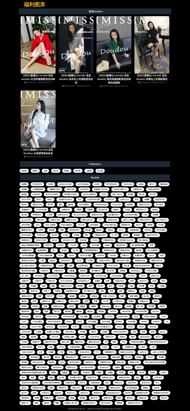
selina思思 (117, 275)
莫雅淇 (24, 306)
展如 (23, 291)
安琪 (151, 286)
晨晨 (152, 291)
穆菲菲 (70, 204)
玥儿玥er (159, 204)
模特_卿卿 (134, 296)
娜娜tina (79, 342)
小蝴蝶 (50, 352)
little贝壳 (53, 275)
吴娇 (43, 286)
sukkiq (49, 326)
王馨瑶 (78, 209)
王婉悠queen (100, 235)
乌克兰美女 (69, 331)
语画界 (24, 170)
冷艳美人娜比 (69, 337)
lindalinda (101, 204)
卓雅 (23, 286)
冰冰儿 (151, 255)
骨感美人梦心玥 (71, 403)
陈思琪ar (25, 398)
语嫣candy (58, 306)
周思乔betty (141, 209)
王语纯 (121, 372)
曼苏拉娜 (116, 357)
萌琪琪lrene (38, 387)
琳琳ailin (46, 301)
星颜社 (67, 170)
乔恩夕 (93, 331)
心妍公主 (143, 352)
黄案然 (101, 311)
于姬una (51, 281)
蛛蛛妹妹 (89, 387)
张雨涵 (57, 291)
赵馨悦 (82, 306)
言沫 (136, 199)
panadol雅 (100, 275)
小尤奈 (65, 235)
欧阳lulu (71, 367)
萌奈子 (158, 265)
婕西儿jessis (94, 342)
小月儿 (115, 347)
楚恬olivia (26, 367)
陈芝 (37, 311)
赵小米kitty (161, 220)
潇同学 (157, 296)
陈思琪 (162, 306)
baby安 (38, 316)
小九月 (79, 260)
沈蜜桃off (65, 209)
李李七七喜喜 (128, 220)
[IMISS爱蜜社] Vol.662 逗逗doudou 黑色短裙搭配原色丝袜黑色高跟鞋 (114, 79)
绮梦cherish (145, 220)
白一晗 (114, 235)
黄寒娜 (119, 403)
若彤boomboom (142, 265)
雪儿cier (110, 270)
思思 (102, 291)
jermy (71, 255)
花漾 (45, 170)
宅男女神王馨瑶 (137, 342)
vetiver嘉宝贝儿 (103, 326)
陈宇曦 (151, 306)
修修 (23, 337)
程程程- (116, 209)
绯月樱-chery (76, 377)
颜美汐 (46, 403)
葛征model (125, 250)
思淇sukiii (112, 220)
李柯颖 (24, 362)
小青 (61, 352)
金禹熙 (129, 306)
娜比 (60, 204)
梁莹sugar (134, 362)
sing (23, 326)
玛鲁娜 (89, 209)
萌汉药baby (74, 230)
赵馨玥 (93, 306)
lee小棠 (81, 225)
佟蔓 (107, 281)
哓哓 (53, 286)
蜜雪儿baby (115, 387)
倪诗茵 (33, 337)
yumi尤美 (25, 331)
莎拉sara (132, 382)
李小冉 (150, 357)
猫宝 (86, 235)
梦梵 (151, 245)
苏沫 (107, 382)
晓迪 (142, 291)
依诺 (154, 281)
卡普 (82, 337)
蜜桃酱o (137, 235)
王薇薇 (110, 372)
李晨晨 (161, 357)
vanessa (84, 189)
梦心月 (152, 184)
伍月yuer (116, 204)
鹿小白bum (106, 403)
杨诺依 (51, 362)
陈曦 (37, 398)
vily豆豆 (131, 275)
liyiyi (24, 321)
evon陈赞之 (84, 204)
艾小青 (105, 301)
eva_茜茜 (84, 316)
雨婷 (119, 398)
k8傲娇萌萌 (134, 230)
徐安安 (24, 204)
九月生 (104, 194)
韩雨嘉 (122, 270)
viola (119, 326)
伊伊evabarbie (120, 331)
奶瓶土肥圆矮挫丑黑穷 (30, 245)
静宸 (154, 398)
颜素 (36, 403)
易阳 (121, 291)
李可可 (49, 296)
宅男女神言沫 (26, 347)
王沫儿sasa (113, 265)
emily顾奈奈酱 (46, 255)
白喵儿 (163, 372)
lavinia (36, 194)
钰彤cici (84, 393)
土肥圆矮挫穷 (38, 189)
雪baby (130, 398)
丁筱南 (38, 331)
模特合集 (164, 184)
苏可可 (82, 382)
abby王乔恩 (41, 240)
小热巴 (142, 347)
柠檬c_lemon (109, 296)
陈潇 (72, 398)
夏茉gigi (41, 220)
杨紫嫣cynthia (100, 189)
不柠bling (41, 235)
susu (75, 326)
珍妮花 (64, 250)
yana (141, 326)
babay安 (25, 316)
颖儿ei (164, 398)
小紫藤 (162, 286)
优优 (134, 331)
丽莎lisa (155, 275)
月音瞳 (76, 235)
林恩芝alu (89, 362)
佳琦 (152, 331)
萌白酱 (88, 230)
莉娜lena (144, 301)
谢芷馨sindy (113, 214)
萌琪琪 (35, 306)
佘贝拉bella (83, 281)
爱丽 (75, 372)
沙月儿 (128, 367)
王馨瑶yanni (54, 189)
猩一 (54, 250)
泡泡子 (139, 367)
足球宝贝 (45, 393)
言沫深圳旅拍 (131, 387)
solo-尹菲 (25, 199)
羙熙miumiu (124, 377)
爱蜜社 (35, 170)
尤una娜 (95, 245)
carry (97, 184)
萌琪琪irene (109, 250)
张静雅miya (110, 352)
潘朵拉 (24, 301)
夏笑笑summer (28, 260)
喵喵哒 (80, 286)
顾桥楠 (79, 311)
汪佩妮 (117, 367)
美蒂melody (107, 377)
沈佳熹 (60, 265)
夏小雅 (24, 214)
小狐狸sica (137, 189)
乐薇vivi (25, 281)
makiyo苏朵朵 (54, 321)
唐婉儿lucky (66, 286)
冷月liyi (54, 337)
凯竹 (163, 281)
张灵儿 (46, 291)
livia (163, 316)
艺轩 (80, 199)
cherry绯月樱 (93, 199)
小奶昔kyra (91, 347)
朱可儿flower (52, 194)
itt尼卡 (109, 316)
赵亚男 (156, 387)
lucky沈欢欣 (69, 275)
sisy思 (153, 194)
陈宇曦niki (96, 270)
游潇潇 (64, 372)
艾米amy (158, 377)
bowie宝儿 (136, 270)
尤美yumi (70, 189)
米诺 (42, 377)
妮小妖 (100, 286)
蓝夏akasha (97, 214)
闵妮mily (98, 393)
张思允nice (160, 199)
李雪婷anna (140, 260)
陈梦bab (61, 398)
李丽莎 (139, 357)
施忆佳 (57, 357)
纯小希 (61, 377)
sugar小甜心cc (120, 189)
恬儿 (23, 357)
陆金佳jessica (113, 393)
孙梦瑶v (129, 204)
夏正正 (158, 337)
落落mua (63, 387)
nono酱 (131, 321)
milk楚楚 (92, 321)
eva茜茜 (96, 316)
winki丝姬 (26, 235)
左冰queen (85, 352)
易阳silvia (37, 204)
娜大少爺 (65, 342)
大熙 (42, 260)
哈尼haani (145, 337)
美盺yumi (74, 301)
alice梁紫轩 (152, 250)
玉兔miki (87, 372)
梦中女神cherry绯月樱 (155, 362)
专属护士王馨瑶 (53, 331)
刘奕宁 (39, 199)
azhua (156, 311)
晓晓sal (131, 291)
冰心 (43, 337)
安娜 (131, 286)
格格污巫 (120, 362)
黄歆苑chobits (134, 403)
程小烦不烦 (102, 209)
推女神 (55, 170)
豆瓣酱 (147, 199)
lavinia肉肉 (83, 184)
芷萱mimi (69, 382)
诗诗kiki (44, 270)
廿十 (100, 220)
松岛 (62, 362)
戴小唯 (46, 357)
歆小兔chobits (28, 265)
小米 (40, 352)
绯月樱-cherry (70, 194)
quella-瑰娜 (85, 255)
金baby (58, 393)
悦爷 (111, 291)
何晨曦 (155, 214)
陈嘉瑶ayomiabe (161, 393)
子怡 (123, 342)
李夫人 (61, 296)
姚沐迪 (52, 260)
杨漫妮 (72, 296)
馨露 (57, 403)
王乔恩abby (83, 265)
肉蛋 (86, 301)
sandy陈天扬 (110, 225)
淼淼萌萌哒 (41, 250)
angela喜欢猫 (89, 194)
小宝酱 (90, 260)
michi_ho (85, 275)
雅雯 (46, 311)
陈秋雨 (138, 250)
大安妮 (24, 342)
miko (79, 321)
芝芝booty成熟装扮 (29, 382)
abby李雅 (25, 225)
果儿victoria (80, 214)
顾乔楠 (68, 311)
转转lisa (105, 306)
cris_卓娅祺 (50, 225)
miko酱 (83, 240)
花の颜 (100, 170)
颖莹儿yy (25, 403)
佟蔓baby (139, 255)
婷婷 (114, 342)
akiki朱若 (126, 311)
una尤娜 (87, 326)
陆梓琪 (83, 270)
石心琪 (75, 250)
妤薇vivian (55, 220)
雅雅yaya (108, 398)
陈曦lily (48, 398)
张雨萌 (149, 225)
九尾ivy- (38, 281)
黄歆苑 (110, 230)
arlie (54, 240)
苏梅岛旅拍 (95, 382)
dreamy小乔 (68, 240)
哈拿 (162, 255)
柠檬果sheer (105, 362)
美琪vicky (91, 377)
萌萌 (51, 387)
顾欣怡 (99, 230)
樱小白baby (42, 367)
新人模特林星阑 (138, 245)
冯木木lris (127, 184)
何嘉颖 (24, 189)
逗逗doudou (31, 82)
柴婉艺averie (157, 260)
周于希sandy (111, 184)
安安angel (65, 260)
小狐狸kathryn (65, 199)
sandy (144, 321)
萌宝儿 (24, 387)
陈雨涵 (82, 398)
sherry (156, 321)
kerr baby (123, 316)
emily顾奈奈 (66, 225)
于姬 (145, 214)
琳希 (34, 301)
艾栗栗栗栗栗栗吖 (91, 250)
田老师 (152, 372)
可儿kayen (94, 337)
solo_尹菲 (36, 326)
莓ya (156, 301)
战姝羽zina (121, 245)
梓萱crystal (144, 204)
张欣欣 (107, 245)
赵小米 (24, 393)
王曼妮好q (98, 265)
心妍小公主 (124, 199)
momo (119, 321)
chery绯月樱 (68, 316)
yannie (152, 326)
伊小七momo (66, 281)
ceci (38, 225)
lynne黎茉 (37, 321)
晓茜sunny (87, 357)
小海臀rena (129, 347)
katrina (39, 275)
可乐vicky (109, 199)
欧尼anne (57, 367)
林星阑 (130, 194)
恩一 (54, 209)
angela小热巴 (65, 184)
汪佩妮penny (46, 265)
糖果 (51, 377)
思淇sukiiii (63, 214)
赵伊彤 (71, 306)
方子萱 (160, 225)
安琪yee (48, 245)
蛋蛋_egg (76, 387)
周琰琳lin (126, 225)
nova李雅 (160, 230)
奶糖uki (36, 342)
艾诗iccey (118, 301)
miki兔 (148, 230)
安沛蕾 (141, 286)
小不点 (61, 347)
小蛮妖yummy (104, 260)
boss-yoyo (52, 316)
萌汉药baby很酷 (28, 270)
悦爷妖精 (34, 357)
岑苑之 (71, 352)
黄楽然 (24, 194)
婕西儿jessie (87, 220)
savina (100, 255)
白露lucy (60, 301)
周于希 (50, 204)
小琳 (84, 245)
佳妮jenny (119, 281)
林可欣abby (74, 362)
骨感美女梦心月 (89, 403)
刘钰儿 (50, 199)
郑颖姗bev (25, 209)
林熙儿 (83, 296)
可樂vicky (109, 337)
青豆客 (78, 170)
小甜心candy (27, 352)
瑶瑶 (131, 372)
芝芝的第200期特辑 (52, 382)
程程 (32, 377)
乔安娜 (82, 331)
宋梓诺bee (37, 214)
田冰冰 (141, 372)
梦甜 (122, 296)
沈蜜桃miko (26, 250)
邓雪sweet (58, 270)
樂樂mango (26, 230)
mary (68, 321)
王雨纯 (50, 184)
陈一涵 (140, 306)
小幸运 (104, 347)
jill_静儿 (25, 275)
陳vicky (94, 398)
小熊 (153, 347)
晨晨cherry (26, 296)
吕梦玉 (122, 337)
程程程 (125, 235)
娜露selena (71, 220)
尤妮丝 (141, 184)
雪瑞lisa (142, 398)
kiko (136, 316)
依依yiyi (143, 281)
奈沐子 (138, 225)
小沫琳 (49, 214)
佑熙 (143, 331)
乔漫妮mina (108, 240)
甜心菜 (126, 265)
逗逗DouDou (31, 156)
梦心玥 (141, 194)
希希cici (34, 291)
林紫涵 (94, 296)
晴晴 (39, 296)
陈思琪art (25, 240)
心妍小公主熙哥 (158, 352)
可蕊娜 (33, 286)
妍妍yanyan (50, 342)
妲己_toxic (117, 194)
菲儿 (157, 382)
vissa (130, 326)
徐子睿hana (89, 291)
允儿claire (26, 220)
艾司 (147, 377)
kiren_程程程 (150, 316)
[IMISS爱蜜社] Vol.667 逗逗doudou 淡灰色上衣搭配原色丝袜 (76, 79)
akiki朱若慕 (141, 311)
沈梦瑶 (40, 230)
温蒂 (70, 265)
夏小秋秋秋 (143, 240)
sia (167, 321)
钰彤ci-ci (71, 393)
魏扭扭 (90, 311)
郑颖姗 (71, 270)
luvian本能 (41, 209)
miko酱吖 (94, 225)
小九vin (73, 245)
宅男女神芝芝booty (157, 342)
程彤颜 (51, 230)
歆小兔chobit (87, 367)
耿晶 (137, 377)
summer (63, 326)
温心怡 (146, 296)
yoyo (143, 275)
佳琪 (132, 281)
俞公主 (163, 331)
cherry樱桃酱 (27, 255)
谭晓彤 (145, 387)
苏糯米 (131, 301)
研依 (23, 377)
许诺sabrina (154, 189)
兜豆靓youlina (126, 240)
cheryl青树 (151, 270)
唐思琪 (155, 209)
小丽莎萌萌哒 (75, 347)
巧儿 (97, 352)
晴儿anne (102, 357)
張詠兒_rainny (127, 352)
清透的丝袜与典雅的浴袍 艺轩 (33, 372)
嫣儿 (111, 286)
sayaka (112, 255)
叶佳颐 (127, 209)
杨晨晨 (24, 184)
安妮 (51, 347)
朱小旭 (128, 357)
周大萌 (54, 235)
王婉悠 (99, 372)
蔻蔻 (45, 306)
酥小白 (118, 306)
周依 (132, 337)
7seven (113, 311)
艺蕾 (95, 301)
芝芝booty (37, 184)
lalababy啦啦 (131, 214)
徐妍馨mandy (72, 291)
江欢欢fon (104, 367)
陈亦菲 (128, 393)
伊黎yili (125, 255)
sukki (95, 240)
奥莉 (90, 286)
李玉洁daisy (38, 362)
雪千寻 (56, 311)
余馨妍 (97, 281)
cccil (121, 230)
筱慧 (62, 230)
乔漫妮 (104, 331)
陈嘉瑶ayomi (142, 393)
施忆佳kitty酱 (123, 260)
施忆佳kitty (71, 357)
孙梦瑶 (121, 286)
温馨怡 (53, 372)
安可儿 (40, 347)
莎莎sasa (146, 382)
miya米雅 (106, 321)
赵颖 (34, 393)
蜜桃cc (102, 387)
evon (60, 255)
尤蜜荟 (89, 170)
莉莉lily (118, 382)
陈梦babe (25, 311)
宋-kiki (61, 245)
